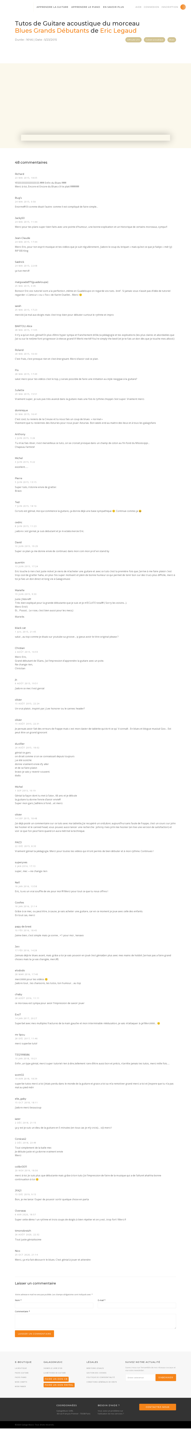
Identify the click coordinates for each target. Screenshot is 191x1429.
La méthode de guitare (55, 1373)
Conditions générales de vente (102, 1382)
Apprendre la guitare (52, 7)
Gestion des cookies (97, 1373)
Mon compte (21, 1382)
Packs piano (21, 1378)
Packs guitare (22, 1373)
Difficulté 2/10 (133, 40)
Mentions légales (95, 1369)
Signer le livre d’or (53, 1369)
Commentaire (22, 1311)
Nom (18, 1300)
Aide (138, 7)
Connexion (151, 7)
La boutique (21, 1369)
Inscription (169, 7)
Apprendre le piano (85, 7)
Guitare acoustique (154, 40)
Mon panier (20, 1387)
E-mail (101, 1300)
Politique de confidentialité (101, 1378)
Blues (171, 40)
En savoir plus (113, 7)
